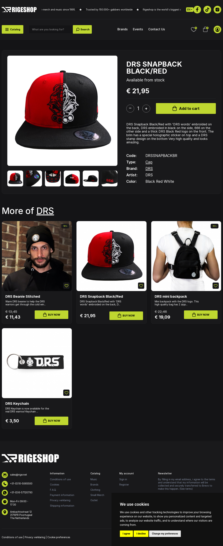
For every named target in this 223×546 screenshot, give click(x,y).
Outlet (94, 500)
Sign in (123, 479)
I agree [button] (126, 533)
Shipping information (62, 505)
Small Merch (97, 495)
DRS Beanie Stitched (22, 296)
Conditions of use (60, 479)
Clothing (95, 489)
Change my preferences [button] (165, 533)
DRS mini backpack (171, 296)
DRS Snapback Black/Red (101, 296)
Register (124, 484)
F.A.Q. (53, 489)
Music (93, 479)
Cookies (54, 484)
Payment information (62, 495)
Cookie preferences (58, 537)
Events (138, 29)
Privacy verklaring (60, 500)
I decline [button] (141, 533)
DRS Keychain (17, 403)
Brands (122, 29)
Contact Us (156, 29)
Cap (148, 162)
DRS (149, 168)
